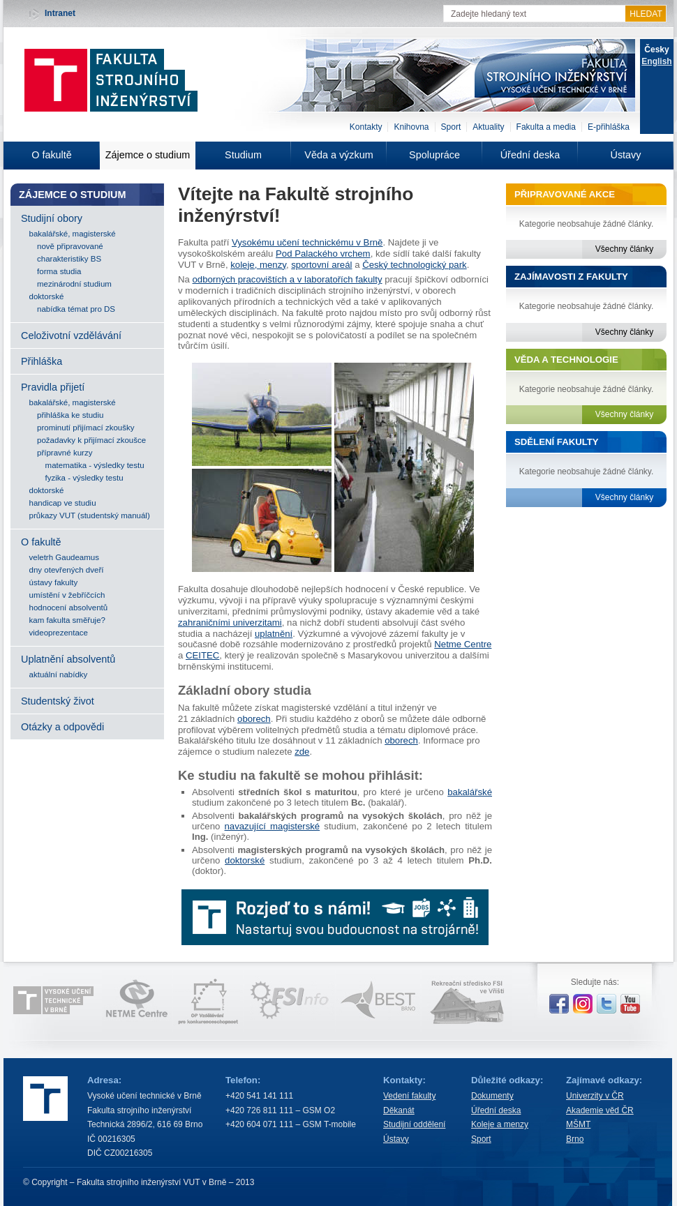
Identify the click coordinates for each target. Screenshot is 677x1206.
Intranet (60, 13)
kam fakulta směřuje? (67, 620)
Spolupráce (434, 154)
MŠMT (578, 1124)
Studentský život (57, 701)
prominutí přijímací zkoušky (86, 427)
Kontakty (366, 127)
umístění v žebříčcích (67, 595)
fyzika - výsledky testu (84, 478)
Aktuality (488, 127)
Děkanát (399, 1110)
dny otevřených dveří (66, 570)
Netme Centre (462, 644)
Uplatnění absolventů (68, 659)
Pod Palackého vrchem (323, 253)
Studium (243, 154)
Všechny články (624, 249)
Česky (656, 49)
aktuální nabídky (58, 674)
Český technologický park (414, 264)
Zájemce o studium (148, 154)
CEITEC (202, 655)
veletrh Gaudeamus (64, 557)
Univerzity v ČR (595, 1096)
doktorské (46, 296)
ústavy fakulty (53, 582)
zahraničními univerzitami (230, 622)
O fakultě (51, 154)
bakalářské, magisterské (72, 233)
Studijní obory (51, 218)
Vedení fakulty (409, 1096)
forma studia (59, 271)
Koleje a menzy (499, 1124)
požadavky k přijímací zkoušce (91, 440)
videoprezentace (59, 632)
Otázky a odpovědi (62, 726)
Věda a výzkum (338, 154)
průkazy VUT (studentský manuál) (89, 515)
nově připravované (70, 246)
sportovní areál (321, 264)
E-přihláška (609, 127)
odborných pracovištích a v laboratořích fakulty (287, 279)
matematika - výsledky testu (94, 465)
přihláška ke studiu (70, 415)
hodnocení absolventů (68, 607)
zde (302, 751)
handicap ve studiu (62, 503)
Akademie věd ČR (600, 1110)
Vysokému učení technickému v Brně (307, 242)
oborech (254, 719)
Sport (451, 127)
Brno (574, 1139)
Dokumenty (492, 1096)
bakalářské (469, 792)
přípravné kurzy (64, 453)
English (656, 61)
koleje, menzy (258, 264)
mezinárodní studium (74, 284)
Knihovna (411, 127)
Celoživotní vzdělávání (71, 335)
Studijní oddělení (414, 1124)
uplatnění (273, 633)
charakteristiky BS (69, 259)
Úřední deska (530, 154)
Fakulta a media (546, 127)
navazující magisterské (272, 826)
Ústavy (626, 154)
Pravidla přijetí (52, 387)
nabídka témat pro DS (76, 309)
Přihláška (41, 361)
